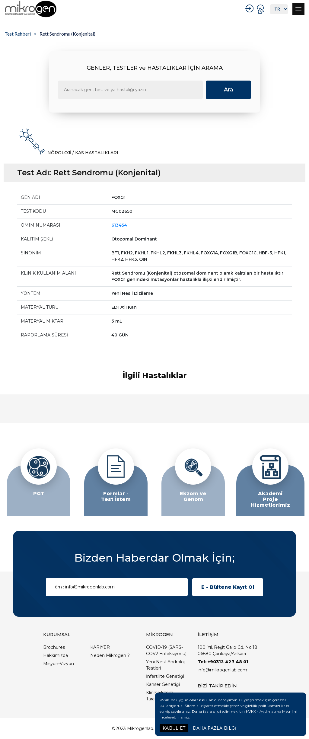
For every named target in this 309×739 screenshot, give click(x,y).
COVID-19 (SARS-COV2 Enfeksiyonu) (166, 650)
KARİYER (100, 647)
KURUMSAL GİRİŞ (250, 8)
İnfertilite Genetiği (165, 676)
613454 (119, 225)
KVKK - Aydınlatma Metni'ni (271, 711)
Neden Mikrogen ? (110, 655)
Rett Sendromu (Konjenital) (67, 34)
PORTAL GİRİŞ (261, 9)
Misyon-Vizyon (58, 663)
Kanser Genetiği (163, 684)
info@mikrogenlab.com (222, 670)
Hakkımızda (55, 655)
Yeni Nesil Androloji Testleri (166, 665)
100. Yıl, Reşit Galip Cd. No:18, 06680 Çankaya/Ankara (228, 650)
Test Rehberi (18, 34)
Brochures (54, 647)
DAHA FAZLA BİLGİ (214, 728)
